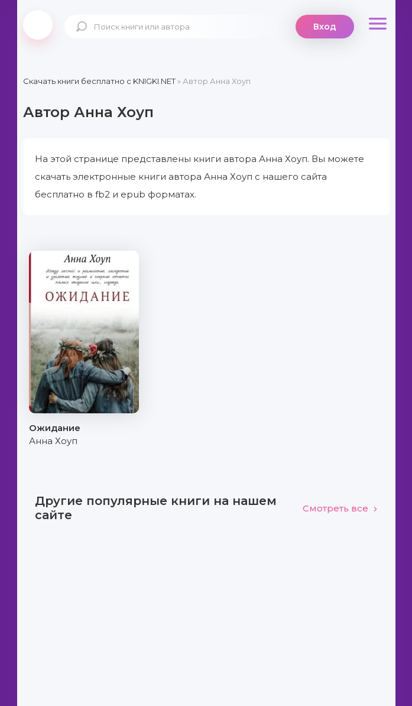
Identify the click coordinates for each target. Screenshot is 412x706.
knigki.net (38, 25)
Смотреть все (340, 508)
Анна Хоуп (53, 440)
